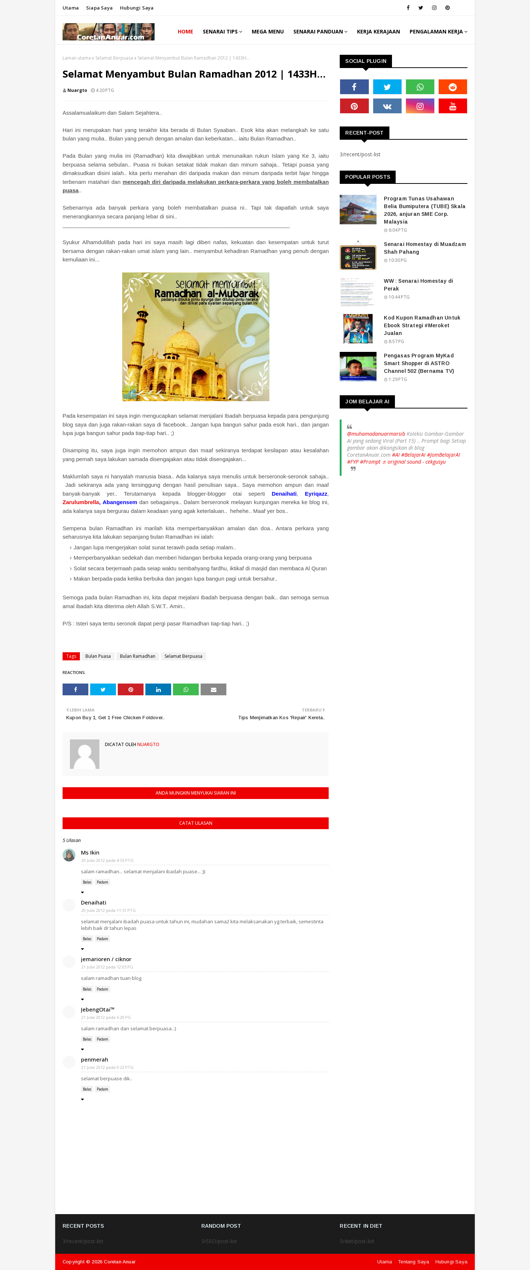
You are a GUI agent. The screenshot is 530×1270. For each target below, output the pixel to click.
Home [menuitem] (185, 31)
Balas (87, 882)
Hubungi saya (136, 7)
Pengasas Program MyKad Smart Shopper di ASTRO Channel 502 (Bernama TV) (419, 363)
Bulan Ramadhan (137, 656)
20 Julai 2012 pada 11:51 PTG (108, 910)
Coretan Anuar (119, 1261)
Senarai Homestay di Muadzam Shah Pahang (425, 248)
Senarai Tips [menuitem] (220, 31)
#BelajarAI (413, 454)
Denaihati (93, 902)
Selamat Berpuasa (114, 58)
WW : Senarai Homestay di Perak (418, 285)
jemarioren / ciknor (106, 959)
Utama (71, 7)
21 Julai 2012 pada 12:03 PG (107, 967)
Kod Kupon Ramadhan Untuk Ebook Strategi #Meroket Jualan (422, 325)
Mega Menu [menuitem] (268, 31)
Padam (102, 882)
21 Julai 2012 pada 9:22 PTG (107, 1067)
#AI (396, 454)
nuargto (77, 90)
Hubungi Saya (451, 1261)
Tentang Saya (413, 1261)
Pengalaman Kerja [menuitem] (436, 31)
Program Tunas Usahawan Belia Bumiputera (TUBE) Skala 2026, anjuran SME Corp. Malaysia (425, 210)
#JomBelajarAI (443, 454)
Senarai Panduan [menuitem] (318, 31)
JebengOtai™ (97, 1009)
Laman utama (77, 58)
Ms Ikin (90, 852)
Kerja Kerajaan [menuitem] (378, 31)
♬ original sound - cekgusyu (414, 461)
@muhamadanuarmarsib (376, 433)
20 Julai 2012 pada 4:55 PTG (107, 860)
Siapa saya (99, 7)
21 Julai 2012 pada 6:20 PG (106, 1017)
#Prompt (370, 461)
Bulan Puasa (98, 656)
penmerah (94, 1059)
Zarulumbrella (81, 502)
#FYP (352, 461)
